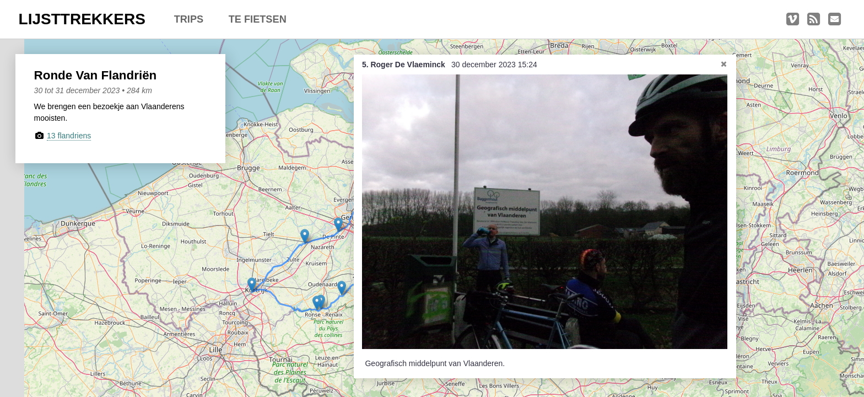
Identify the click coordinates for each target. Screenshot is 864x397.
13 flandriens (69, 135)
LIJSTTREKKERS (82, 19)
